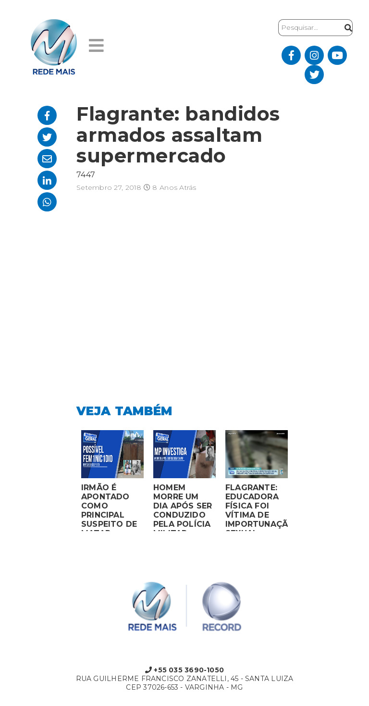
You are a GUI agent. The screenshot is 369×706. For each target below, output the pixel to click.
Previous (69, 483)
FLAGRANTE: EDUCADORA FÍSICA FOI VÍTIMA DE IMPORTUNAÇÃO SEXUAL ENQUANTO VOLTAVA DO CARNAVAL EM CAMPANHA (256, 507)
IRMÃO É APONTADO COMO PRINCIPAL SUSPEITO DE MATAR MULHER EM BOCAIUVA (109, 507)
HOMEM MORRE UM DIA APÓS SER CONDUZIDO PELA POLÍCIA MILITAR (182, 507)
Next (300, 483)
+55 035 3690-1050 (184, 670)
